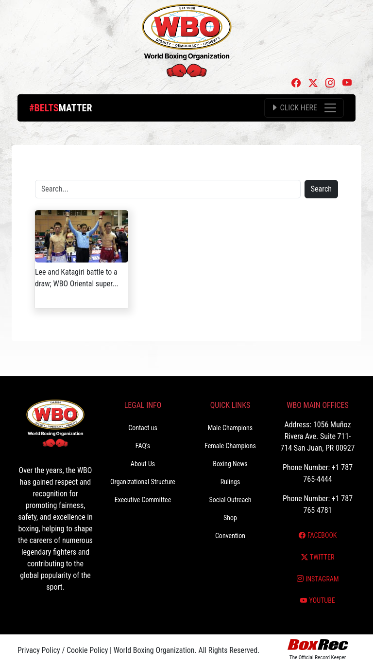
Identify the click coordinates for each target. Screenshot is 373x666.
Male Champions (230, 428)
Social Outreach (230, 500)
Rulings (230, 482)
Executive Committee (143, 500)
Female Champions (230, 446)
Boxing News (230, 464)
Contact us (142, 428)
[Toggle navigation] (304, 108)
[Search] (168, 189)
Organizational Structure (142, 482)
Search (321, 188)
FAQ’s (143, 446)
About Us (143, 464)
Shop (230, 518)
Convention (230, 536)
